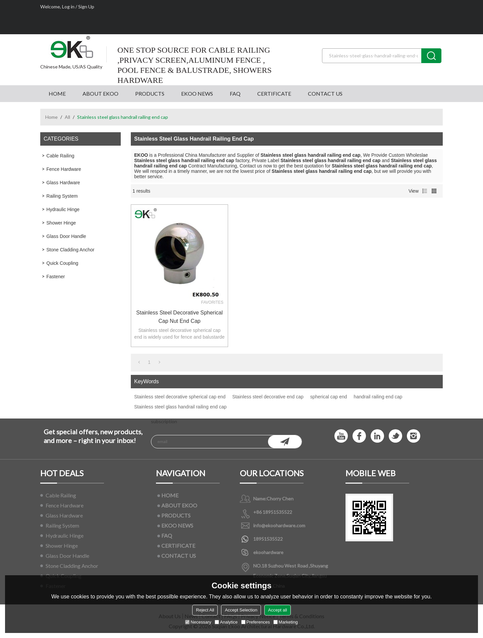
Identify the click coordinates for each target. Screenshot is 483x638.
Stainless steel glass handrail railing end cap (180, 406)
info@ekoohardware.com (279, 525)
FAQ (235, 93)
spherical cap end (328, 396)
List (424, 191)
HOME (57, 93)
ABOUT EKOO (100, 93)
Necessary (198, 622)
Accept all (277, 609)
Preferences (255, 622)
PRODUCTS (149, 93)
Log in (68, 6)
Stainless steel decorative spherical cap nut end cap (179, 317)
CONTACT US (325, 93)
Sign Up (86, 6)
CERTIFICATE (274, 93)
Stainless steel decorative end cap (267, 396)
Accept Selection (241, 609)
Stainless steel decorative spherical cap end (179, 396)
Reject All (205, 609)
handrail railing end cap (378, 396)
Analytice (226, 622)
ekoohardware (268, 552)
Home (51, 117)
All (67, 117)
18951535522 (268, 539)
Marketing (285, 622)
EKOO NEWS (197, 93)
